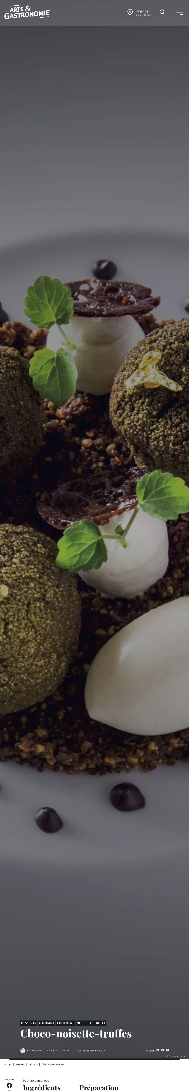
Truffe (100, 1023)
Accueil (7, 1064)
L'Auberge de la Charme (57, 1050)
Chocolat (65, 1023)
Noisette (84, 1023)
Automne (47, 1023)
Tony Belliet (37, 1050)
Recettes (20, 1064)
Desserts (28, 1023)
